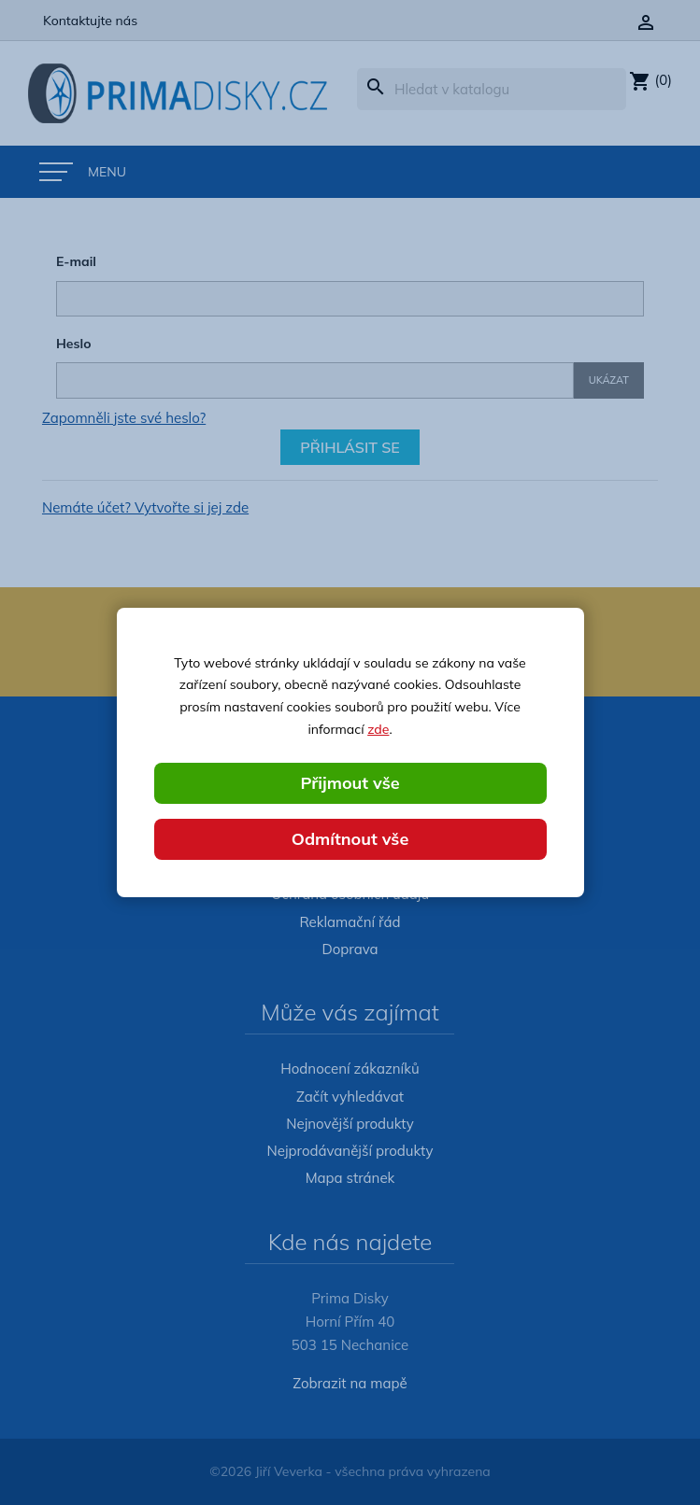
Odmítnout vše (350, 839)
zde (378, 729)
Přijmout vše (349, 783)
